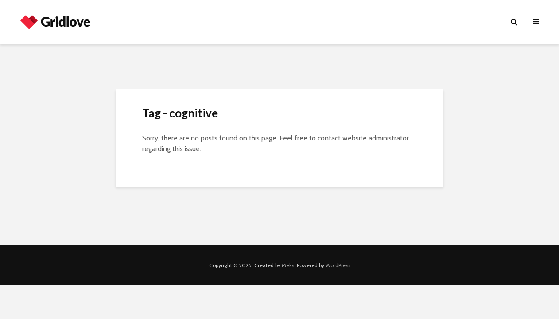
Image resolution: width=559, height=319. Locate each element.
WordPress (338, 265)
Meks (288, 265)
